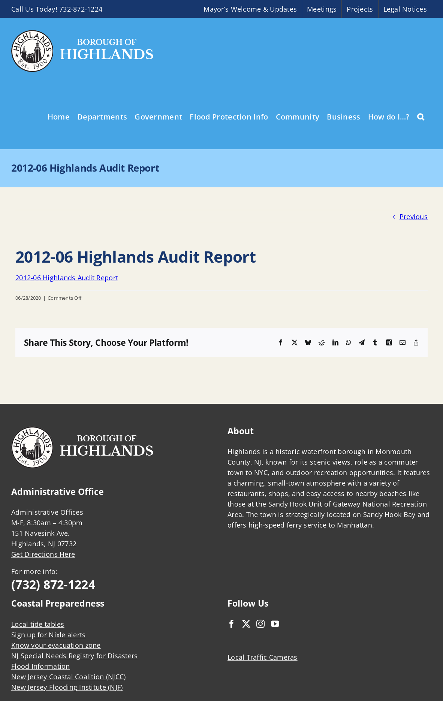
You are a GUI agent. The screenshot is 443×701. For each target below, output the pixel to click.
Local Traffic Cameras (262, 657)
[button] (420, 116)
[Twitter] (246, 624)
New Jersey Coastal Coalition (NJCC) (68, 676)
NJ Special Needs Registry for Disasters (74, 655)
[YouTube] (275, 624)
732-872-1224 (80, 8)
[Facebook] (231, 624)
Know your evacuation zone (56, 645)
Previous (414, 216)
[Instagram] (260, 624)
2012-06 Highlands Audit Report (66, 277)
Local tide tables (37, 624)
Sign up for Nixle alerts (48, 634)
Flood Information (40, 666)
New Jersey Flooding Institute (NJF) (67, 687)
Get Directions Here (43, 554)
